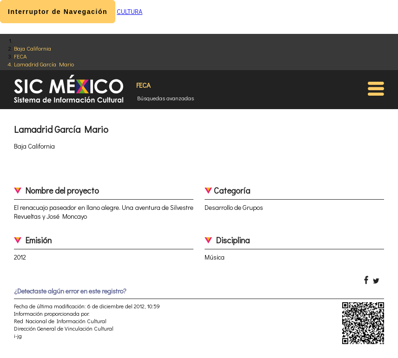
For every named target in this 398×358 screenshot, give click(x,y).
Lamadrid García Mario (44, 64)
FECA (20, 56)
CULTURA (129, 11)
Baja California (32, 48)
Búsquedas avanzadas (165, 98)
